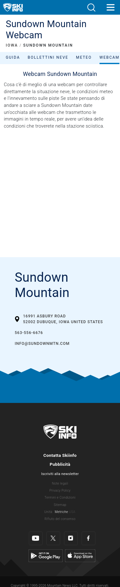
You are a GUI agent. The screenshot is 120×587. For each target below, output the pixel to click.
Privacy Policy (60, 490)
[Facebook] (88, 538)
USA (72, 512)
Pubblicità (60, 464)
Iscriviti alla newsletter (60, 474)
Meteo (84, 57)
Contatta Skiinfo (59, 455)
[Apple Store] (80, 555)
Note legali (60, 483)
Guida (13, 57)
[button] (91, 7)
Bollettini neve (48, 57)
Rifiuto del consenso (60, 519)
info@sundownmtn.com (42, 343)
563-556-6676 (29, 333)
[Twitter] (53, 538)
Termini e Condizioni (60, 497)
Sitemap (60, 505)
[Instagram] (71, 538)
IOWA (12, 45)
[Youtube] (36, 538)
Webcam (110, 57)
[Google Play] (45, 555)
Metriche (61, 512)
